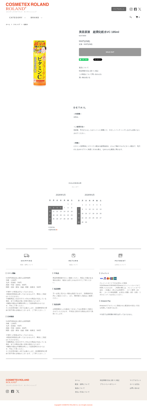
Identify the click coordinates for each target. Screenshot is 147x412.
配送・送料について (82, 384)
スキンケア (16, 24)
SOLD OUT (110, 52)
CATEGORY (16, 18)
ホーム (8, 24)
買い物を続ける (84, 77)
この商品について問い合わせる (90, 74)
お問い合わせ (134, 388)
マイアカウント (118, 9)
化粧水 (26, 24)
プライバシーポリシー (108, 384)
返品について (84, 67)
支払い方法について (82, 392)
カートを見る (134, 384)
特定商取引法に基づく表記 (88, 71)
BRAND (35, 18)
